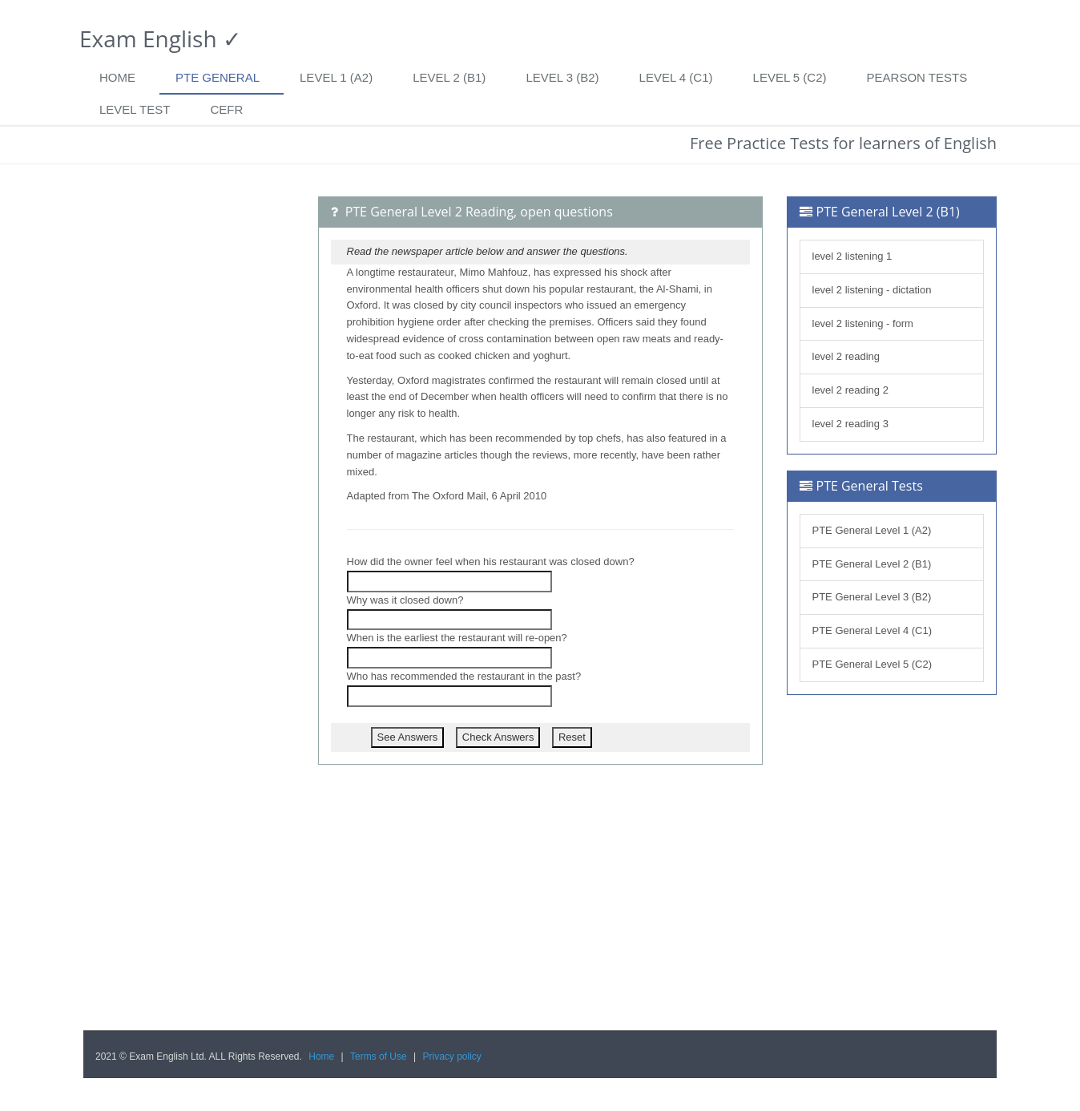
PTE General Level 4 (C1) (872, 630)
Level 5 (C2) (790, 77)
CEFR (226, 109)
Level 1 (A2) (336, 77)
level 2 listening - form (862, 323)
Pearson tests (917, 77)
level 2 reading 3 (850, 424)
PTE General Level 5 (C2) (872, 664)
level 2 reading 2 (850, 390)
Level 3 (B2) (562, 77)
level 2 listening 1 (852, 256)
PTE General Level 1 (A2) (872, 530)
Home (117, 77)
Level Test (134, 109)
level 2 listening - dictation (872, 290)
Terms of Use (378, 1056)
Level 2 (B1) (449, 77)
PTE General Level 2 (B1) (872, 564)
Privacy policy (452, 1056)
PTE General (217, 77)
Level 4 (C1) (676, 77)
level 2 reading (846, 356)
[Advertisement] (188, 436)
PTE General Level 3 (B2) (872, 597)
